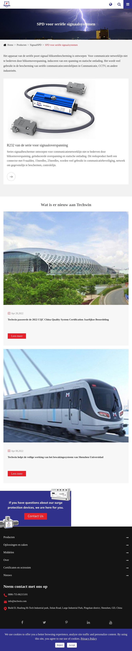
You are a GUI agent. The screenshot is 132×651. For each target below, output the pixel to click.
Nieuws (7, 575)
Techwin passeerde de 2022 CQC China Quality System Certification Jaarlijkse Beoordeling (58, 319)
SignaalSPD (36, 45)
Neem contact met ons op (25, 586)
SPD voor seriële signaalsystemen (61, 45)
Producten (21, 45)
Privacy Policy (89, 638)
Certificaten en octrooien (17, 567)
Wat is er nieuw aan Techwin (66, 206)
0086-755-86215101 (18, 594)
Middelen (8, 552)
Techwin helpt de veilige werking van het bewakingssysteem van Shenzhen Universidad (55, 457)
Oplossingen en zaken (15, 544)
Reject (60, 645)
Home (10, 45)
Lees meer (17, 336)
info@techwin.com (17, 601)
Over (6, 559)
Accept (72, 645)
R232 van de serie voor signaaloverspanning (37, 145)
